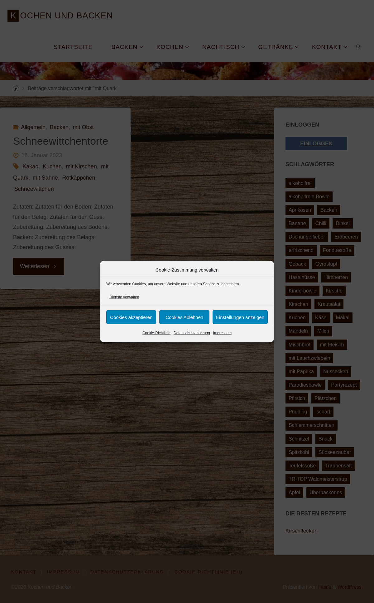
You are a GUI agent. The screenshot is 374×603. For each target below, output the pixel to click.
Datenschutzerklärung (192, 333)
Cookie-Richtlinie (156, 333)
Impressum (222, 333)
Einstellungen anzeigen (240, 317)
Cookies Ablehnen (184, 317)
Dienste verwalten (124, 297)
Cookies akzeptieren (131, 317)
